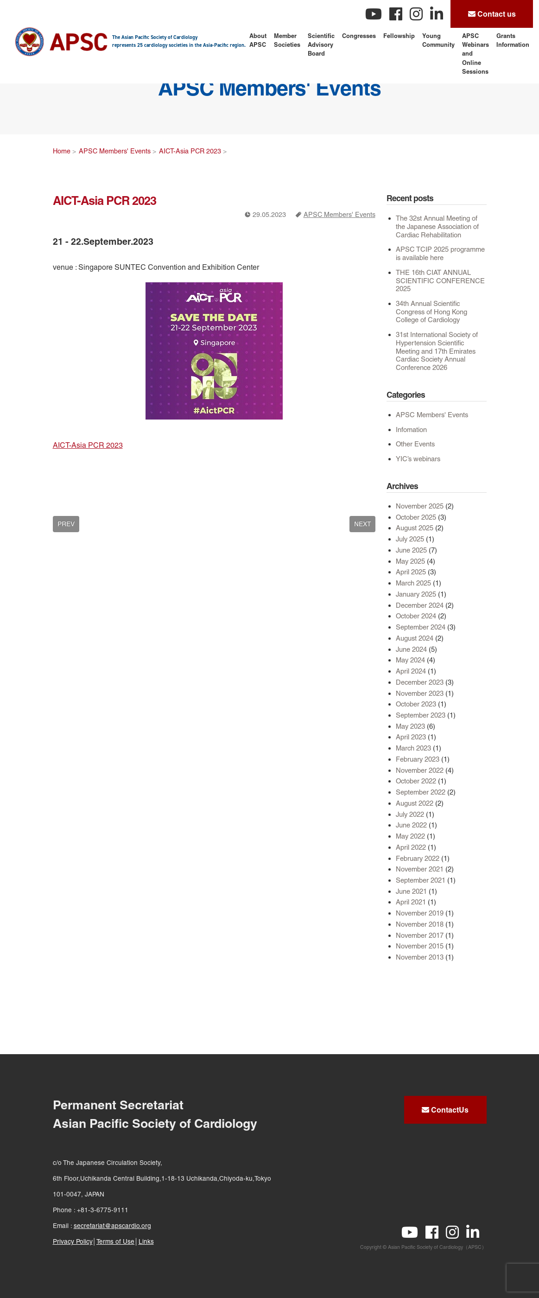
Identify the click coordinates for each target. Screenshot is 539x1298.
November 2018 (420, 924)
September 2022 (420, 792)
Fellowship (399, 35)
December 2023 (420, 682)
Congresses (359, 35)
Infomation (411, 429)
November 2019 (420, 913)
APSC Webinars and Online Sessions (475, 53)
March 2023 (413, 748)
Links (146, 1241)
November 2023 (420, 693)
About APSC (257, 40)
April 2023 (411, 737)
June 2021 (411, 891)
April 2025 (411, 572)
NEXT (362, 524)
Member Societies (287, 40)
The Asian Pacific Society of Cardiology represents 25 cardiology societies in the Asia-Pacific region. (179, 41)
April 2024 (411, 671)
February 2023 (417, 759)
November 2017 (420, 935)
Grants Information (512, 40)
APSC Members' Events (339, 214)
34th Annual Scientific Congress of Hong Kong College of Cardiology (431, 311)
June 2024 (411, 649)
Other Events (415, 444)
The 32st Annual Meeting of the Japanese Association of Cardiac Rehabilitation (437, 226)
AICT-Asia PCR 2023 (190, 151)
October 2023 (416, 704)
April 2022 (411, 847)
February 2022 (417, 858)
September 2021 (420, 880)
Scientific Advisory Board (321, 44)
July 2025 (410, 539)
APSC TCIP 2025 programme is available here (440, 253)
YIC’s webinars (418, 459)
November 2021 (420, 869)
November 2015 (420, 946)
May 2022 (410, 836)
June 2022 (411, 825)
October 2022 (416, 781)
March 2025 (413, 583)
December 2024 (420, 605)
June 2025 (411, 550)
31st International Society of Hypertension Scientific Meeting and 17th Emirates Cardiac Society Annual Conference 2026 (437, 351)
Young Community (438, 40)
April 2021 (411, 902)
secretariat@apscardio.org (112, 1225)
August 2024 (414, 638)
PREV (66, 524)
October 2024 (416, 616)
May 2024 (410, 660)
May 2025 (410, 561)
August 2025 (414, 528)
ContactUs (445, 1109)
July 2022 (410, 814)
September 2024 (420, 627)
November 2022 (420, 770)
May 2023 (410, 726)
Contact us (492, 14)
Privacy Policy (73, 1241)
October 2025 (416, 517)
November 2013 (420, 957)
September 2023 (420, 715)
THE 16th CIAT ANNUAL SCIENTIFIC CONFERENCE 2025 (440, 280)
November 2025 (420, 506)
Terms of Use (115, 1241)
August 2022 (414, 803)
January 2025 (416, 594)
